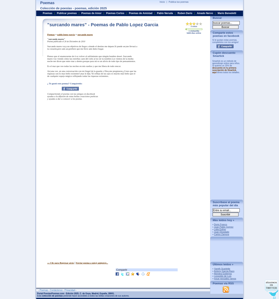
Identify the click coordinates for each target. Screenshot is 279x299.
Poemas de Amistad (140, 13)
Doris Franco (220, 224)
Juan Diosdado (221, 232)
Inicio (162, 2)
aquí (214, 72)
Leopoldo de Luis (222, 276)
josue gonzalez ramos (225, 278)
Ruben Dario (184, 13)
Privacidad (70, 290)
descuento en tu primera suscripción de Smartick (224, 69)
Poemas (51, 34)
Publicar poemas (67, 13)
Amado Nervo (205, 13)
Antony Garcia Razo (224, 271)
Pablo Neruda (165, 13)
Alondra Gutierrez (223, 273)
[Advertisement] (172, 67)
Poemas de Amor (91, 13)
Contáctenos (56, 290)
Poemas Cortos (115, 13)
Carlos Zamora (221, 234)
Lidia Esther (220, 229)
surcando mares (85, 34)
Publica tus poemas (179, 2)
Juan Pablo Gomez (223, 227)
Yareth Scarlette (222, 268)
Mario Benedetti (227, 13)
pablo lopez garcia (66, 34)
